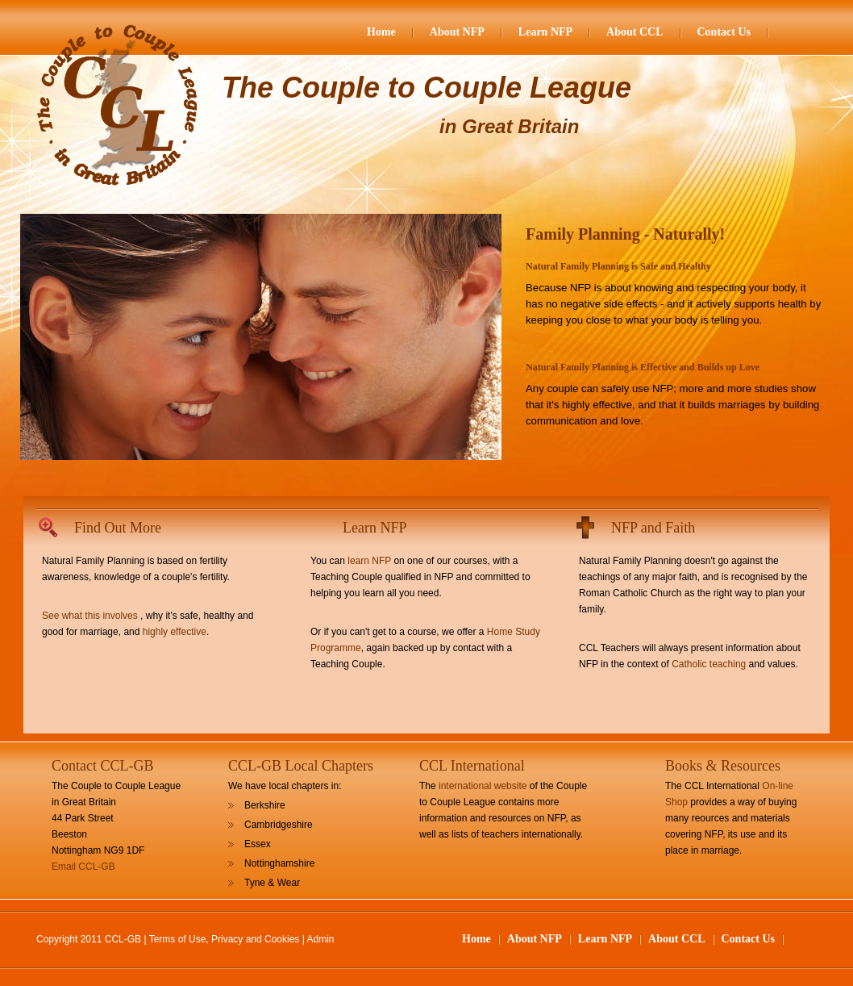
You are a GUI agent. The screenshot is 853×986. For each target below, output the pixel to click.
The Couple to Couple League (426, 87)
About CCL (634, 32)
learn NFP (369, 560)
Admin (321, 939)
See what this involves (90, 615)
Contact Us (724, 32)
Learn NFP (545, 32)
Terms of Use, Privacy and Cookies (224, 939)
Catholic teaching (709, 664)
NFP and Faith (653, 528)
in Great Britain (509, 126)
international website (482, 786)
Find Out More (117, 528)
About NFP (457, 32)
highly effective (174, 631)
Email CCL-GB (83, 866)
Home (381, 32)
